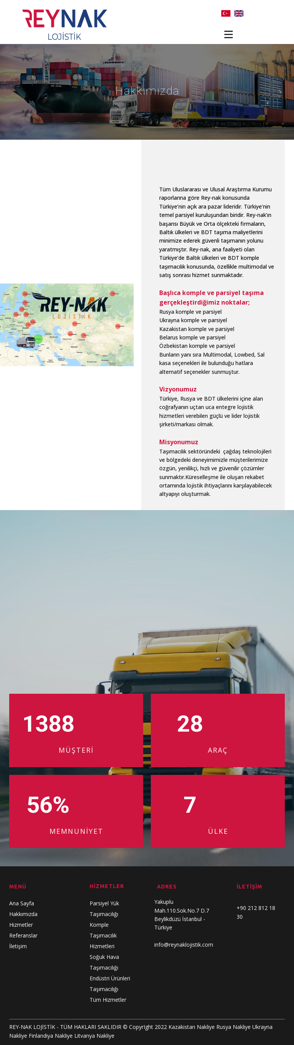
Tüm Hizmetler (108, 999)
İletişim (18, 946)
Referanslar (23, 935)
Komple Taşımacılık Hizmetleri (103, 935)
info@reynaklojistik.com (183, 944)
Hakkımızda (23, 914)
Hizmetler (21, 924)
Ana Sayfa (21, 903)
